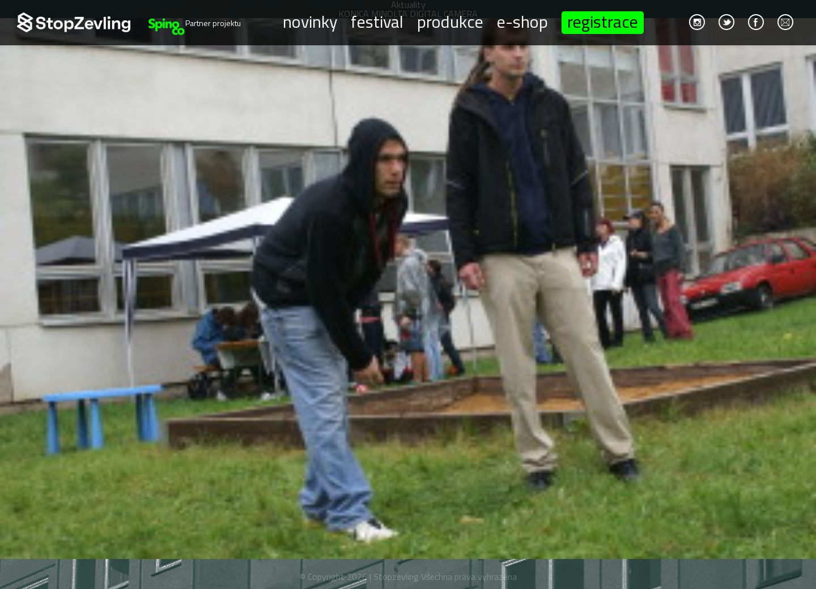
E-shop (522, 21)
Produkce (450, 21)
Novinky (310, 21)
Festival (377, 21)
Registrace (602, 22)
